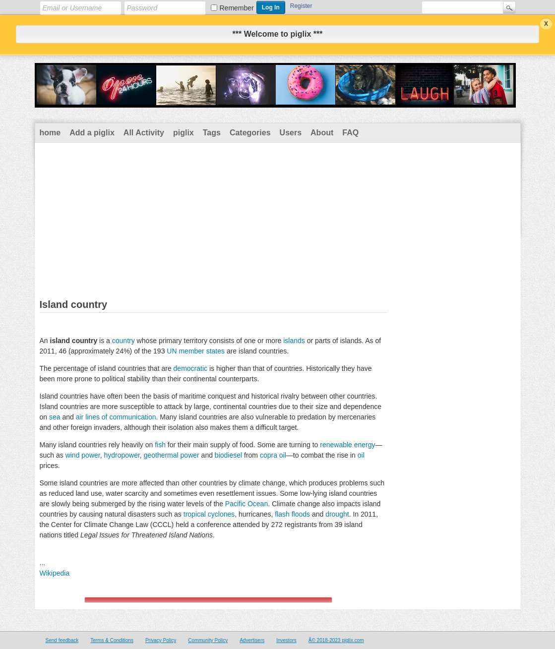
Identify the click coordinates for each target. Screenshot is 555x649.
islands (294, 341)
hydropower (121, 455)
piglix (183, 132)
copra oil (273, 455)
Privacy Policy (160, 640)
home (50, 132)
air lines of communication (116, 417)
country (123, 341)
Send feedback (62, 640)
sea (55, 417)
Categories (250, 132)
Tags (212, 132)
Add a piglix (92, 132)
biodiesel (228, 455)
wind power (82, 455)
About (321, 132)
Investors (286, 640)
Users (291, 132)
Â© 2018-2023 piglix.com (336, 640)
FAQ (350, 132)
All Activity (143, 132)
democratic (190, 368)
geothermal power (171, 455)
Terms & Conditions (111, 640)
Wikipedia (55, 573)
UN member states (196, 351)
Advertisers (252, 640)
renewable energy (347, 445)
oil (361, 455)
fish (160, 445)
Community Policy (208, 640)
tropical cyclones (209, 514)
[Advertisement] (278, 217)
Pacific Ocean (246, 504)
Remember (237, 7)
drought (337, 514)
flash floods (292, 514)
